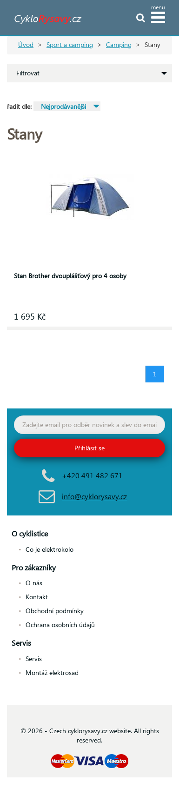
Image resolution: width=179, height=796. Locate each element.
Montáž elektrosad (52, 672)
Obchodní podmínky (55, 610)
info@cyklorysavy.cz (94, 496)
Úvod (25, 44)
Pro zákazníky (34, 567)
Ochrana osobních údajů (60, 624)
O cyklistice (30, 533)
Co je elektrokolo (49, 549)
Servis (21, 643)
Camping (119, 44)
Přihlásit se (89, 447)
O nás (34, 582)
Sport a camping (69, 44)
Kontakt (37, 596)
